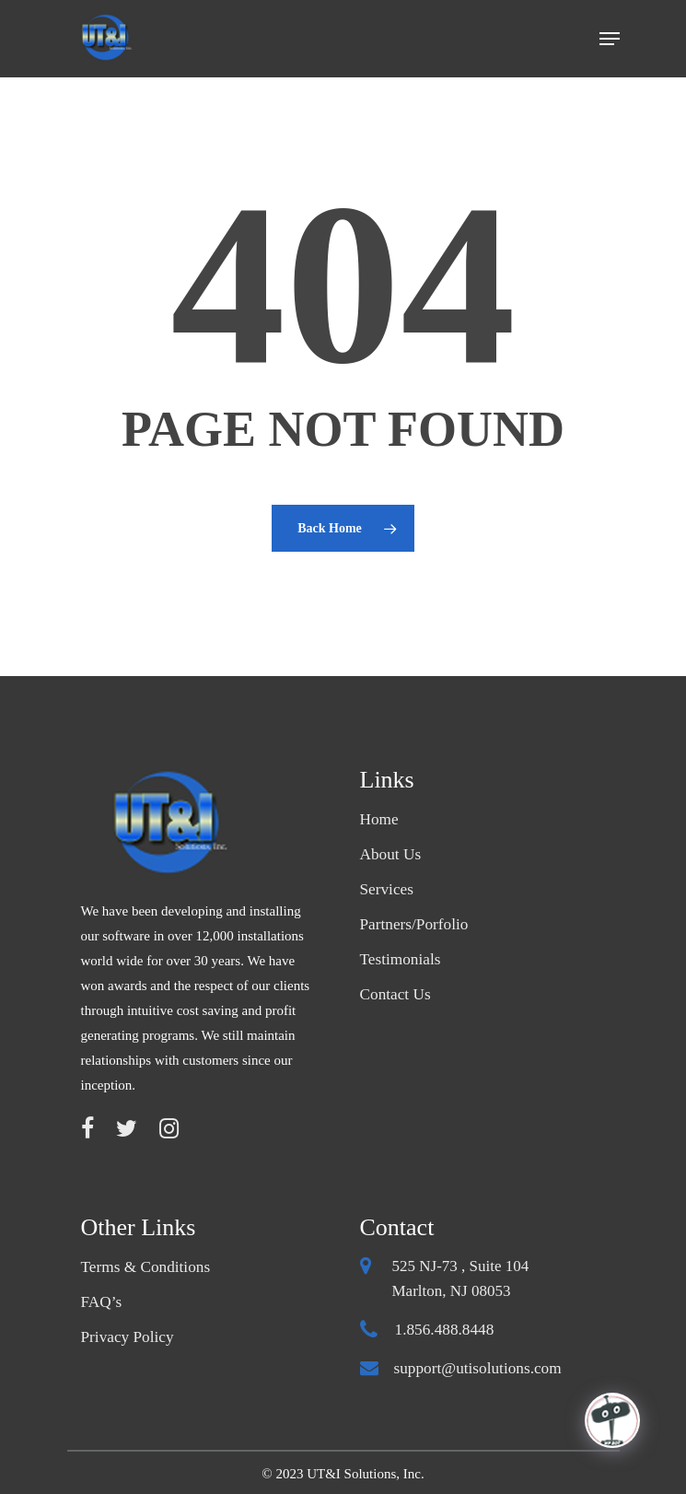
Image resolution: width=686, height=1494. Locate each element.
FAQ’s (101, 1302)
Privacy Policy (127, 1337)
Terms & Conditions (145, 1267)
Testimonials (400, 959)
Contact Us (395, 994)
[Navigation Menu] (609, 38)
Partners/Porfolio (413, 924)
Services (386, 889)
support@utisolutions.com (477, 1368)
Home (379, 819)
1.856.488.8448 (444, 1329)
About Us (390, 854)
